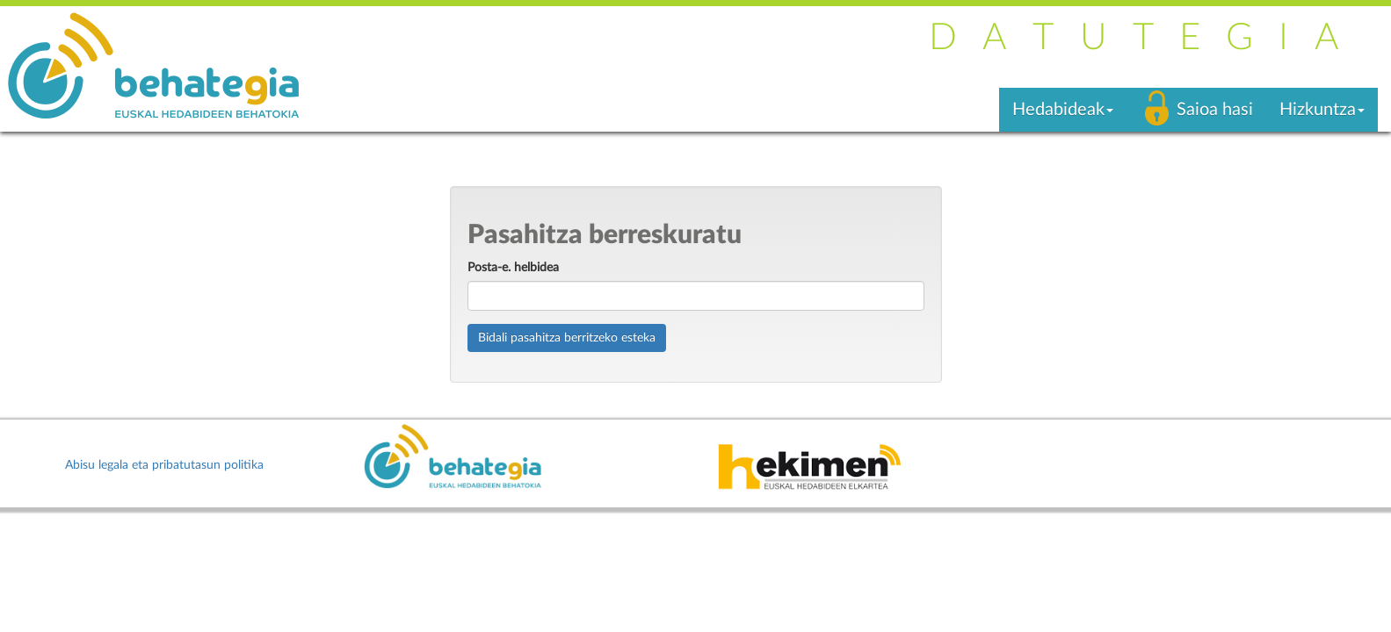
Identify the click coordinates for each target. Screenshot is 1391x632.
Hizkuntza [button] (1322, 109)
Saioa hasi (1215, 109)
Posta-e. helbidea (513, 268)
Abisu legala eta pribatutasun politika (164, 465)
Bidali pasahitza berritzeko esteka (567, 338)
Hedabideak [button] (1062, 109)
